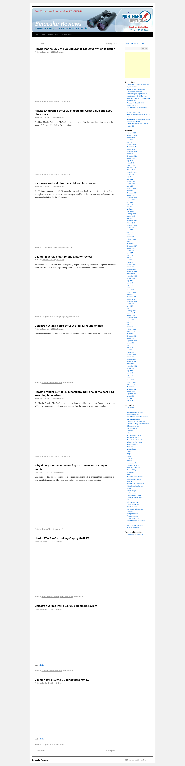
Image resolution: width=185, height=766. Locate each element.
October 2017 (131, 248)
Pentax (129, 488)
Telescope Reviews (132, 502)
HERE (41, 665)
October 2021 (131, 170)
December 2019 (131, 191)
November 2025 (132, 135)
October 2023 (131, 149)
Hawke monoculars (133, 437)
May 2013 (130, 347)
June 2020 (130, 186)
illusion (129, 451)
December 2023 (131, 147)
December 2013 (131, 334)
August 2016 (131, 278)
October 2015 (131, 299)
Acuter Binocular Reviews (135, 412)
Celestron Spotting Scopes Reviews (138, 424)
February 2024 (131, 144)
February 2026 (131, 133)
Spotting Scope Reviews (134, 497)
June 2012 (130, 373)
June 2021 (130, 179)
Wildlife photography (61, 317)
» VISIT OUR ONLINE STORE (135, 43)
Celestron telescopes (133, 426)
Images (129, 454)
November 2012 (132, 361)
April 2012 (130, 377)
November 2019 (132, 193)
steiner (129, 500)
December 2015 (131, 294)
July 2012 (130, 371)
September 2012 (132, 366)
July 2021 (130, 177)
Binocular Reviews (40, 760)
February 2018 (131, 239)
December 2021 (131, 167)
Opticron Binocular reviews (135, 484)
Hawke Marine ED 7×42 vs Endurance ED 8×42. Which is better (75, 48)
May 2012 (130, 375)
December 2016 (131, 269)
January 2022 (131, 165)
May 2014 (130, 324)
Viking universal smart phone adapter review (63, 256)
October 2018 (131, 223)
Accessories (130, 407)
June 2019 (130, 204)
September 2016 (132, 276)
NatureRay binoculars (133, 467)
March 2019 (130, 211)
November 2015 (132, 297)
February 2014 (131, 329)
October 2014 (131, 315)
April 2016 (130, 287)
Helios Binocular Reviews (135, 442)
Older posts (40, 43)
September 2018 (132, 225)
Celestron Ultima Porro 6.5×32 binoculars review (66, 605)
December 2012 (131, 359)
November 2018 (132, 221)
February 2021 (131, 181)
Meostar (129, 461)
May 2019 (130, 207)
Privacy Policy (66, 35)
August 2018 (131, 227)
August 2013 (131, 343)
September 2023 (132, 151)
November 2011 (132, 389)
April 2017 (130, 260)
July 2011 (130, 398)
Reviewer (60, 52)
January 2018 (131, 241)
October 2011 (131, 391)
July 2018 (130, 230)
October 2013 (131, 338)
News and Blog (131, 470)
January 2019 (131, 216)
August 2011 (131, 396)
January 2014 (131, 331)
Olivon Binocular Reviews (135, 477)
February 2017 (131, 264)
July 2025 (130, 140)
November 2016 (132, 271)
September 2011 (132, 394)
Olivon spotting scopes (134, 479)
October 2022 (131, 158)
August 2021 (131, 174)
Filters (129, 433)
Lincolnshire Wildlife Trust (135, 534)
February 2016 (131, 292)
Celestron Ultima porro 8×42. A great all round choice (69, 325)
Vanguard (130, 511)
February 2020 (131, 188)
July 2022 (130, 161)
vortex (129, 523)
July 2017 (130, 253)
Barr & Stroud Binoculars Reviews (137, 417)
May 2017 (130, 257)
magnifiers (130, 458)
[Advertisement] (137, 65)
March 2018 (130, 237)
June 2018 (130, 232)
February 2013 (131, 354)
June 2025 (130, 142)
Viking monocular (132, 516)
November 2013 (132, 336)
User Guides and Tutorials (135, 509)
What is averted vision (134, 112)
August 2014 (131, 320)
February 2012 (131, 382)
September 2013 (132, 341)
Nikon (129, 474)
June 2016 (130, 283)
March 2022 (130, 163)
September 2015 (132, 301)
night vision (130, 472)
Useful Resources (132, 507)
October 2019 (131, 195)
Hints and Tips (46, 529)
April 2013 (130, 350)
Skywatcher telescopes (134, 495)
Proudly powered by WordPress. (137, 760)
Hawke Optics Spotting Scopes (136, 440)
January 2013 (131, 357)
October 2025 (131, 137)
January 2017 (131, 267)
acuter (128, 410)
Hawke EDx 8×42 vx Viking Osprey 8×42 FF (62, 538)
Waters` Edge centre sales (134, 525)
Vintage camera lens (133, 518)
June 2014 (130, 322)
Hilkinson (130, 447)
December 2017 (131, 244)
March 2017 (130, 262)
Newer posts (111, 43)
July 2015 (130, 306)
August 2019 (131, 200)
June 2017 (130, 255)
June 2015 (130, 308)
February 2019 (131, 214)
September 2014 (132, 317)
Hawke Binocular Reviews (50, 102)
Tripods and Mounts (133, 504)
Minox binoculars (132, 463)
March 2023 (130, 154)
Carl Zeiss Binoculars (133, 419)
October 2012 (131, 364)
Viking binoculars (47, 317)
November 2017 (132, 246)
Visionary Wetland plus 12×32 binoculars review (65, 183)
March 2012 (130, 380)
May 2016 (130, 285)
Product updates (132, 493)
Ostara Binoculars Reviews (135, 486)
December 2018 (131, 218)
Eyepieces (130, 431)
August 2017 (131, 251)
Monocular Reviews (133, 465)
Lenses (129, 456)
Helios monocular (132, 444)
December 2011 (131, 387)
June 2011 (130, 401)
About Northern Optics (50, 35)
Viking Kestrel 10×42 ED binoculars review (62, 679)
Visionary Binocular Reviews (51, 247)
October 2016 (131, 274)
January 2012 (131, 384)
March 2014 (130, 327)
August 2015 (131, 304)
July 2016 (130, 281)
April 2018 (130, 234)
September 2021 (132, 172)
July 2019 (130, 202)
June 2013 (130, 345)
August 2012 (131, 368)
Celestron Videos (132, 428)
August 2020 (131, 184)
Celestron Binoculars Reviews (51, 383)
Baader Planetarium (133, 414)
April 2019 (130, 209)
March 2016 (130, 290)
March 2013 (130, 352)
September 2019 (132, 197)
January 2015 (131, 313)
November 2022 (132, 156)
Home (37, 35)
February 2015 (131, 311)
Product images (131, 491)
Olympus (129, 481)
